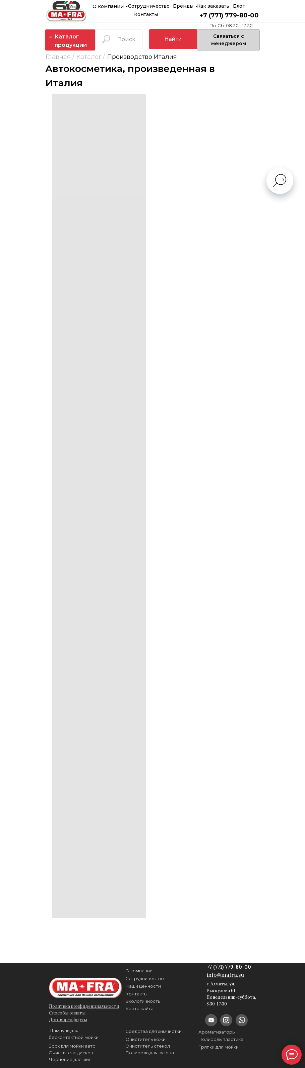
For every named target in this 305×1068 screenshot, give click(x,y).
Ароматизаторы (217, 1032)
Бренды (183, 6)
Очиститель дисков (71, 1052)
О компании (108, 6)
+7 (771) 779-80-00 (229, 15)
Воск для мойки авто (72, 1046)
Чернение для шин (70, 1059)
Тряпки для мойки (219, 1047)
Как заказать (213, 6)
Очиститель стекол (147, 1046)
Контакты (146, 14)
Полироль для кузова (149, 1052)
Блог (239, 6)
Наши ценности (143, 986)
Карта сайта (140, 1008)
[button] (228, 40)
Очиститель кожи (145, 1039)
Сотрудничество (149, 6)
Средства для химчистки (153, 1031)
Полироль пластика (220, 1039)
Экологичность (143, 1001)
